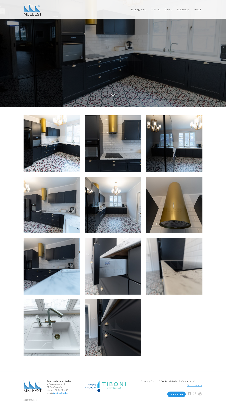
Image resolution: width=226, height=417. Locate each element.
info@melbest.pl (60, 393)
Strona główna (138, 9)
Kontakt (198, 9)
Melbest (33, 9)
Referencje (183, 9)
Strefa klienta (194, 384)
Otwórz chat (176, 394)
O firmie (155, 9)
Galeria (168, 9)
